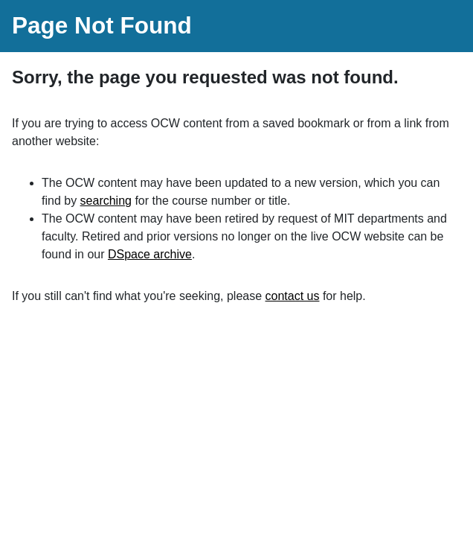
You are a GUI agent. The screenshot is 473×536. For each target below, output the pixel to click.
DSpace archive (150, 254)
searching (106, 200)
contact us (293, 296)
